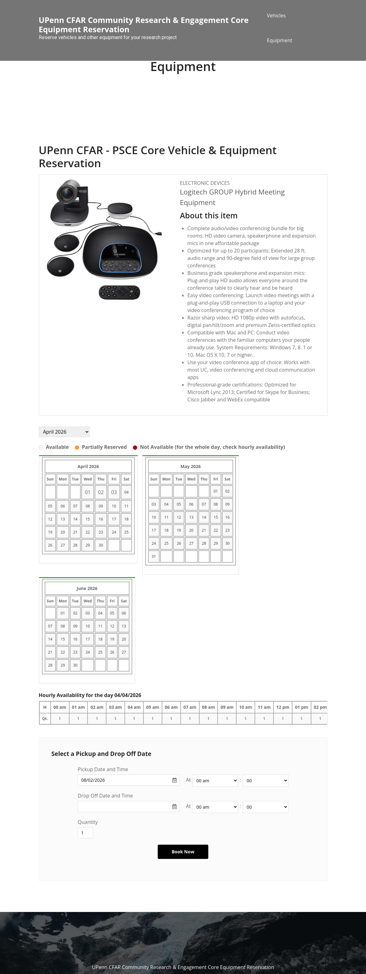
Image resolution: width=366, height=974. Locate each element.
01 (216, 491)
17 (114, 519)
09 (101, 506)
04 (126, 492)
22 (88, 532)
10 (114, 506)
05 (50, 506)
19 (50, 532)
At (188, 779)
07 (75, 506)
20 (63, 532)
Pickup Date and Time (103, 769)
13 (63, 519)
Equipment (279, 40)
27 (63, 545)
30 (101, 545)
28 (75, 545)
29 (88, 545)
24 (114, 532)
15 (88, 519)
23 (101, 532)
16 (101, 519)
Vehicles (276, 15)
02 (227, 491)
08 (88, 506)
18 (126, 519)
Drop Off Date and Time (105, 795)
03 (154, 504)
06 (63, 506)
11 (126, 506)
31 (154, 556)
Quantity (87, 822)
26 (50, 545)
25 (126, 532)
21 (75, 532)
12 (50, 519)
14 (75, 519)
